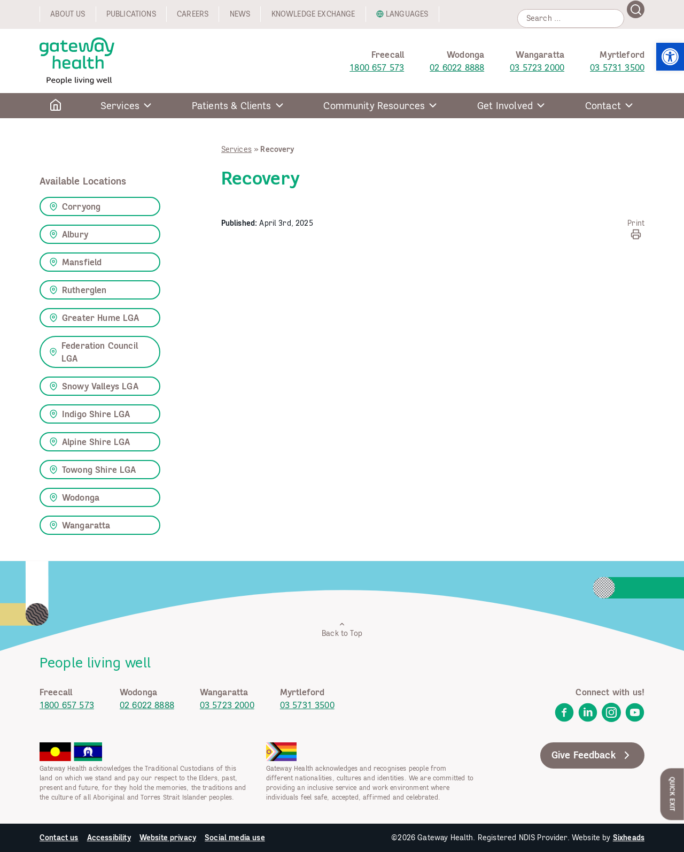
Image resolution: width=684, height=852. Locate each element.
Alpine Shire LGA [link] (89, 441)
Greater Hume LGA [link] (94, 317)
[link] (670, 57)
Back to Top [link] (342, 629)
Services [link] (236, 149)
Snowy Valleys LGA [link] (93, 386)
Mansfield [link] (75, 262)
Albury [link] (68, 234)
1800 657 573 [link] (376, 67)
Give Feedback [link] (592, 755)
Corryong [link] (74, 206)
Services (119, 105)
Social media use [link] (235, 837)
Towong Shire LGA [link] (92, 469)
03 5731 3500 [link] (617, 67)
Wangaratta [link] (80, 525)
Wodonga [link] (74, 497)
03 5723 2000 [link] (537, 67)
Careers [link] (192, 14)
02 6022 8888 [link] (457, 67)
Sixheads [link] (628, 837)
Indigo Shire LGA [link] (89, 414)
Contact (603, 105)
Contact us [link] (59, 837)
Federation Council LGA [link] (93, 352)
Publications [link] (131, 14)
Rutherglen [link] (78, 290)
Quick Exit (673, 794)
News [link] (240, 14)
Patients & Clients (231, 105)
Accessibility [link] (109, 837)
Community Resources (374, 105)
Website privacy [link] (167, 837)
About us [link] (67, 14)
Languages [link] (407, 14)
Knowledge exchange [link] (313, 14)
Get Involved (505, 105)
